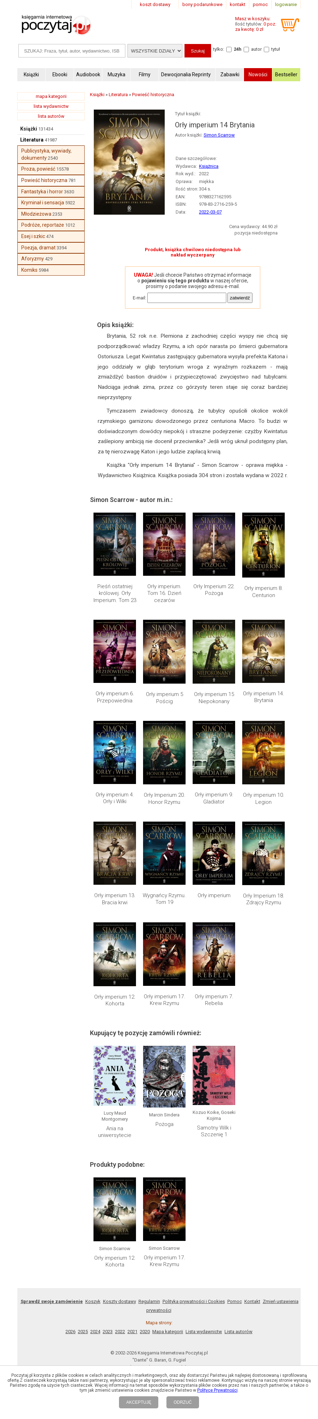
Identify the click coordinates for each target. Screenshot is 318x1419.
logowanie (286, 4)
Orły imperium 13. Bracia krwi (115, 899)
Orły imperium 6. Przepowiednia (115, 697)
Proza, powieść (38, 169)
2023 (108, 1331)
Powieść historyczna (44, 180)
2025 (83, 1331)
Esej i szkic (33, 236)
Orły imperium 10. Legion (263, 798)
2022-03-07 (210, 212)
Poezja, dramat (38, 247)
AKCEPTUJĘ (138, 1402)
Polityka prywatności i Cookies (194, 1301)
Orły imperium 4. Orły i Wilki (115, 798)
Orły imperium (214, 895)
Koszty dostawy (119, 1301)
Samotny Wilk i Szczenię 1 (214, 1131)
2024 (95, 1331)
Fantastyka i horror (42, 191)
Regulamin (149, 1301)
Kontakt (252, 1301)
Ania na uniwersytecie (114, 1132)
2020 (145, 1331)
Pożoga (164, 1124)
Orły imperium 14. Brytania (263, 697)
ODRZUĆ (183, 1402)
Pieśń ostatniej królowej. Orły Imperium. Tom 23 (114, 593)
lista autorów (51, 116)
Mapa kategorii (167, 1331)
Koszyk (93, 1301)
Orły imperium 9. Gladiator (214, 798)
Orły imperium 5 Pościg (164, 698)
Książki (28, 129)
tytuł (275, 49)
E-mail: (139, 297)
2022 (120, 1331)
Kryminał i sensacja (42, 202)
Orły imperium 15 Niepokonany (214, 698)
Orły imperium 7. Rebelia (214, 1000)
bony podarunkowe (202, 4)
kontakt (237, 4)
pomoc (260, 4)
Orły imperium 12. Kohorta (115, 1000)
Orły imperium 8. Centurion (263, 591)
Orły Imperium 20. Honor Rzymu (164, 798)
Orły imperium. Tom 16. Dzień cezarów (164, 593)
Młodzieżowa (36, 214)
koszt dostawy (155, 4)
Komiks (29, 270)
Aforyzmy (32, 258)
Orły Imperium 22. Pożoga (214, 590)
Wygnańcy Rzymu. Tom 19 (164, 899)
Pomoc (234, 1301)
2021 (132, 1331)
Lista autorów (238, 1331)
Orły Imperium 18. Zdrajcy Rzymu (263, 899)
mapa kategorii (51, 96)
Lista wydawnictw (204, 1331)
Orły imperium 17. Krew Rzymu (164, 1000)
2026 (70, 1331)
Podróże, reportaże (42, 225)
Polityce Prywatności (217, 1390)
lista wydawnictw (51, 106)
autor (256, 49)
